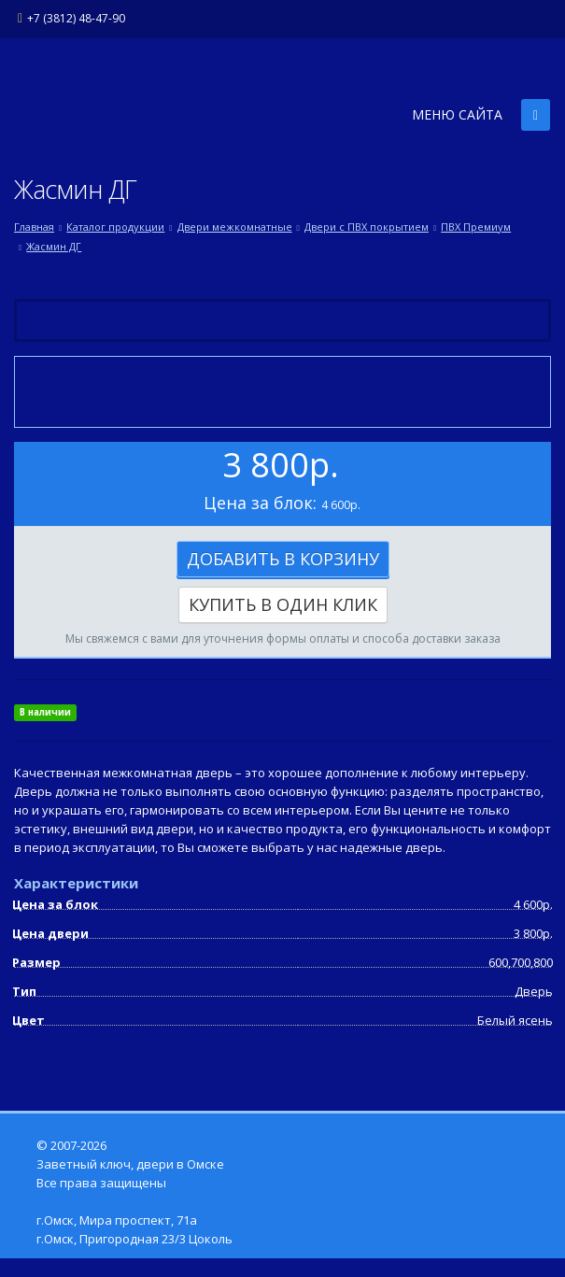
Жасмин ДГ (53, 246)
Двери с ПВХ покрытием (366, 227)
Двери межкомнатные (234, 227)
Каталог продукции (115, 227)
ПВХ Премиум (476, 227)
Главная (34, 227)
